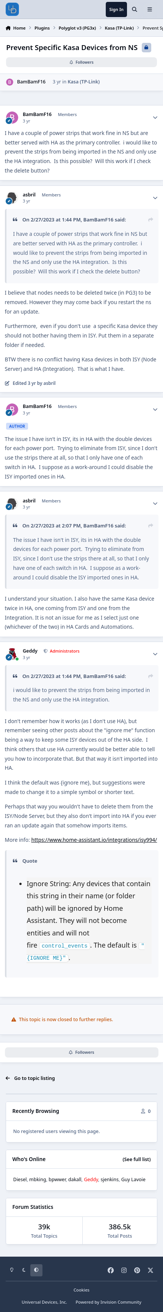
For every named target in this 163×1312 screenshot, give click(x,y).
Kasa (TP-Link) (83, 82)
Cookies (81, 1289)
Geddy (30, 651)
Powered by (108, 1301)
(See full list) (136, 1159)
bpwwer (57, 1179)
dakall (75, 1179)
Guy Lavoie (133, 1179)
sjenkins (109, 1179)
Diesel (20, 1179)
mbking (37, 1179)
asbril (29, 195)
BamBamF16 (31, 82)
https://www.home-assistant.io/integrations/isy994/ (94, 839)
